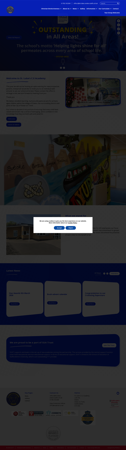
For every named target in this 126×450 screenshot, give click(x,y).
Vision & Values (13, 125)
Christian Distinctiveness (50, 9)
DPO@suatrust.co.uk (56, 405)
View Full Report (14, 37)
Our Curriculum (104, 9)
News (75, 9)
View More (114, 273)
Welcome (11, 119)
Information (91, 9)
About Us (66, 9)
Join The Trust (109, 345)
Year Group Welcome (112, 13)
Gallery (82, 9)
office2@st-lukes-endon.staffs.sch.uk (86, 4)
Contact (116, 9)
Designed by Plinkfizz (114, 448)
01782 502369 (66, 4)
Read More (14, 304)
